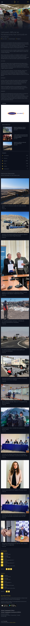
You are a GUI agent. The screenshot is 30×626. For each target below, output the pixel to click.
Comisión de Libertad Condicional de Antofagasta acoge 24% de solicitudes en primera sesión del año (14, 455)
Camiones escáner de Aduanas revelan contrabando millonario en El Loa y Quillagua (14, 379)
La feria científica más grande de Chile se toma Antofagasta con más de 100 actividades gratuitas (21, 136)
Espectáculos (5, 168)
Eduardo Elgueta (12, 38)
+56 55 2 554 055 (7, 554)
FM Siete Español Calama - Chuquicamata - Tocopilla (10, 615)
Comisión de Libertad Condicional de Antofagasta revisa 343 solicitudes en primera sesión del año (14, 515)
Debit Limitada (12, 622)
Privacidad (5, 621)
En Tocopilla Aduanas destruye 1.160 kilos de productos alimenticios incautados (13, 321)
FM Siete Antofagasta (5, 613)
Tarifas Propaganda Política (7, 610)
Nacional (4, 158)
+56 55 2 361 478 (7, 576)
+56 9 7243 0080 (7, 557)
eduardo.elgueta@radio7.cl (9, 560)
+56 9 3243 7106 (7, 579)
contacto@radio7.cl (7, 582)
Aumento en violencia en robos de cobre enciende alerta (20, 143)
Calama (4, 166)
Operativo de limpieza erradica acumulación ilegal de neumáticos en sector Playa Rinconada (14, 235)
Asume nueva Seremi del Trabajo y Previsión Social (14, 490)
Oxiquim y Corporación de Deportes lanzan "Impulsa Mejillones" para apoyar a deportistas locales (14, 292)
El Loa (4, 163)
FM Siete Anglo (3, 616)
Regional (18, 38)
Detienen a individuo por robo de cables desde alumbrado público (20, 128)
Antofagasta (5, 155)
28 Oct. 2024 (4, 38)
